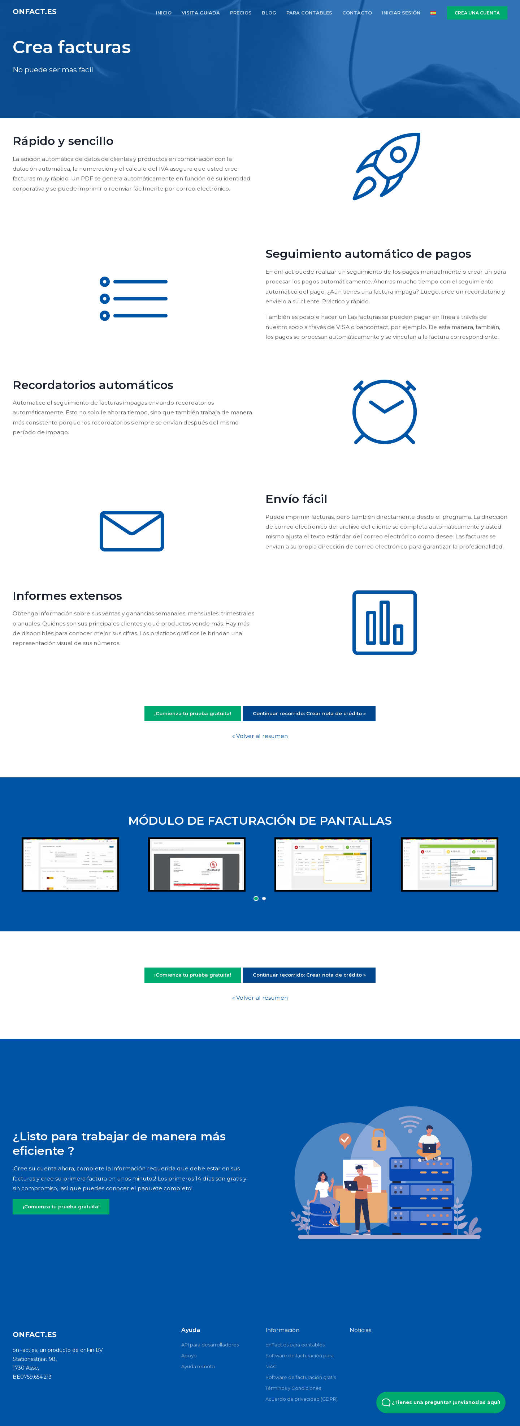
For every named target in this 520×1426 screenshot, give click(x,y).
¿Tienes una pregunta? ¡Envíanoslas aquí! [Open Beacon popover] (441, 1402)
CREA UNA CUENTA (477, 13)
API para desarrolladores (210, 1345)
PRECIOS (241, 13)
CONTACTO (357, 13)
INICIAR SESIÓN (401, 13)
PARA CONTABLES (309, 13)
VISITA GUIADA (201, 13)
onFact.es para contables (295, 1345)
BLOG (269, 13)
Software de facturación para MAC (299, 1361)
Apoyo (189, 1355)
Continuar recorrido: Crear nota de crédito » (309, 713)
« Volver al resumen (260, 736)
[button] (256, 898)
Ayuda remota (198, 1366)
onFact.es (35, 11)
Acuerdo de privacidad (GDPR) (301, 1399)
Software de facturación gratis (300, 1377)
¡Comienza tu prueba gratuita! (192, 713)
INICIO (164, 13)
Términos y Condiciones (293, 1388)
